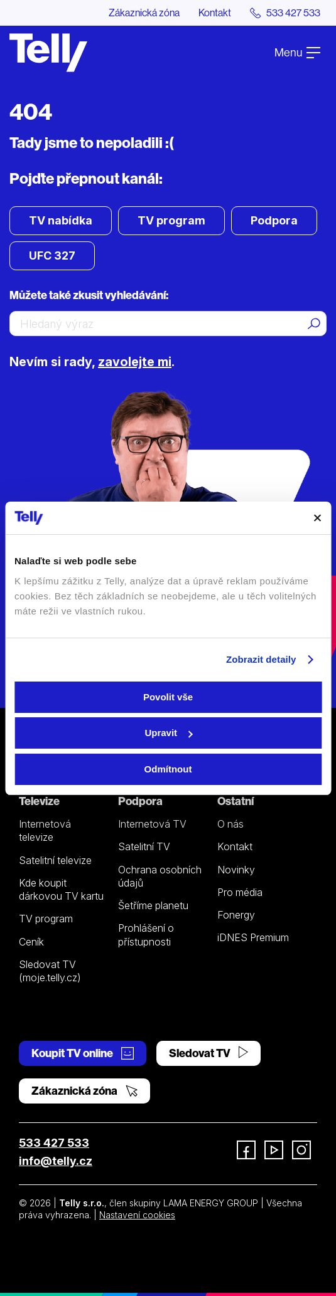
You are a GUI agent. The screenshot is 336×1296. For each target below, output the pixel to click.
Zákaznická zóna (144, 12)
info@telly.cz (55, 1160)
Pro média (240, 892)
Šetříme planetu (153, 905)
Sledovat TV (208, 1053)
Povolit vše (168, 697)
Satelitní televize (55, 860)
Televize (39, 801)
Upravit (168, 732)
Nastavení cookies (137, 1214)
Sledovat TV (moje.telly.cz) (50, 971)
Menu (297, 52)
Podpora (274, 220)
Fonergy (236, 915)
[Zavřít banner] (317, 518)
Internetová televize (45, 830)
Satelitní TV (144, 846)
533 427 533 (54, 1142)
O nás (230, 824)
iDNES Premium (253, 937)
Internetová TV (152, 824)
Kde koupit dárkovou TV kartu (61, 889)
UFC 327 (52, 255)
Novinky (236, 869)
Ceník (31, 941)
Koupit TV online (82, 1053)
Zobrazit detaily (261, 659)
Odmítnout (168, 769)
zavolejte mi (134, 361)
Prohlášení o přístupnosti (146, 934)
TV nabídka (60, 220)
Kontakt (214, 12)
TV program (171, 220)
